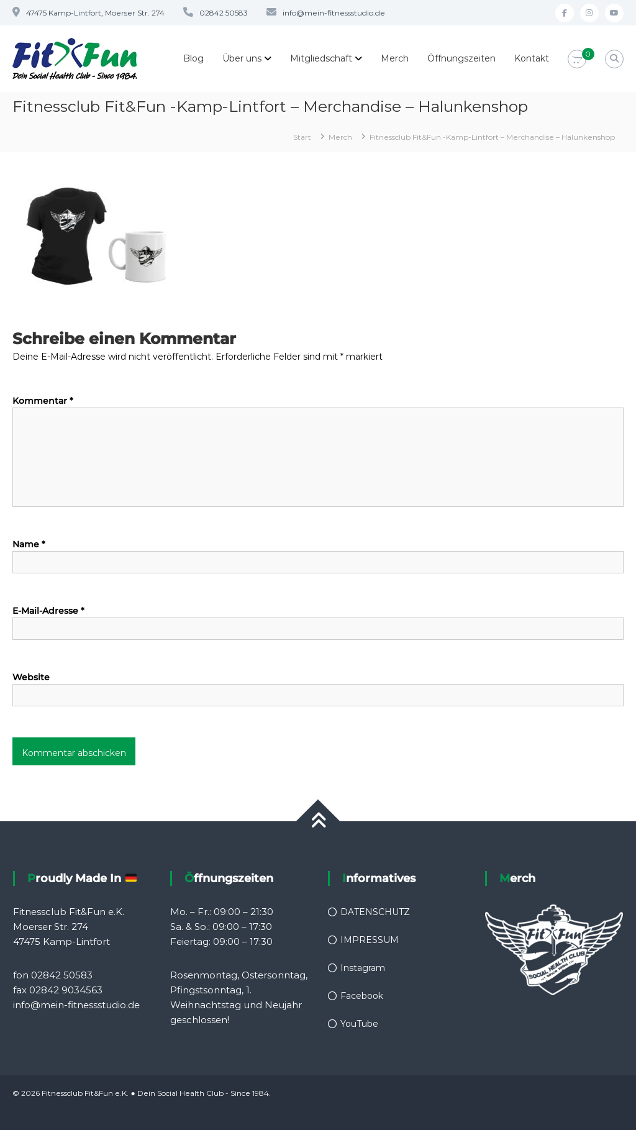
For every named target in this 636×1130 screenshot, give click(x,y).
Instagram (362, 967)
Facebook (361, 995)
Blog (193, 58)
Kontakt (531, 58)
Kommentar (42, 400)
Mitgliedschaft (321, 58)
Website (31, 677)
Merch (395, 58)
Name (28, 544)
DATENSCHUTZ (375, 912)
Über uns (241, 58)
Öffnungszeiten (461, 58)
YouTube (359, 1023)
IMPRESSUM (369, 939)
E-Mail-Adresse (48, 610)
